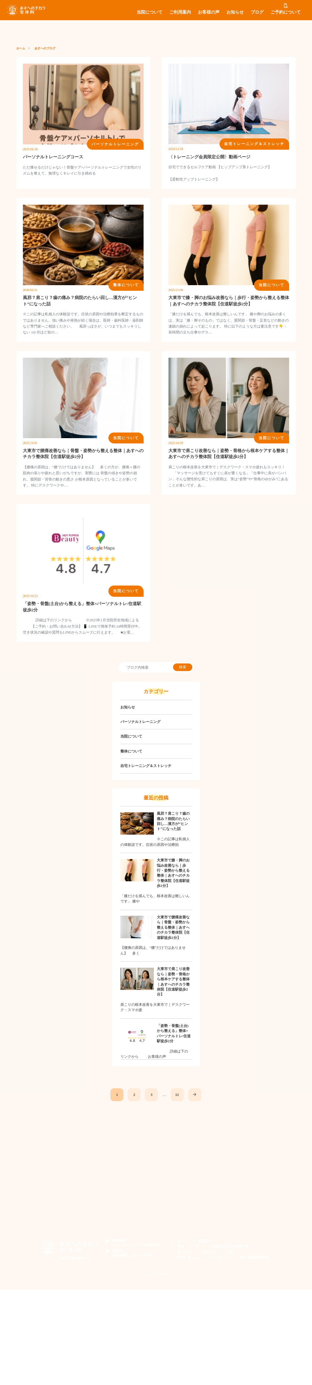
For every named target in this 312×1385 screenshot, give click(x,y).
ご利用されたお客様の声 (228, 1246)
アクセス (188, 1251)
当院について (149, 12)
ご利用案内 (180, 12)
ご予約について (286, 12)
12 (175, 1094)
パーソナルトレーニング (140, 722)
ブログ (257, 12)
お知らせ (235, 12)
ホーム (20, 48)
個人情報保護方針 (251, 1257)
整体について (131, 751)
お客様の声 (208, 12)
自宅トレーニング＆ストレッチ (145, 766)
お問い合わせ (191, 1257)
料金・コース (191, 1246)
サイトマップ (220, 1257)
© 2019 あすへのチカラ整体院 (156, 1272)
